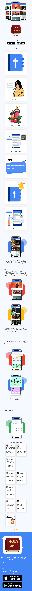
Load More (16, 529)
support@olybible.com (6, 568)
